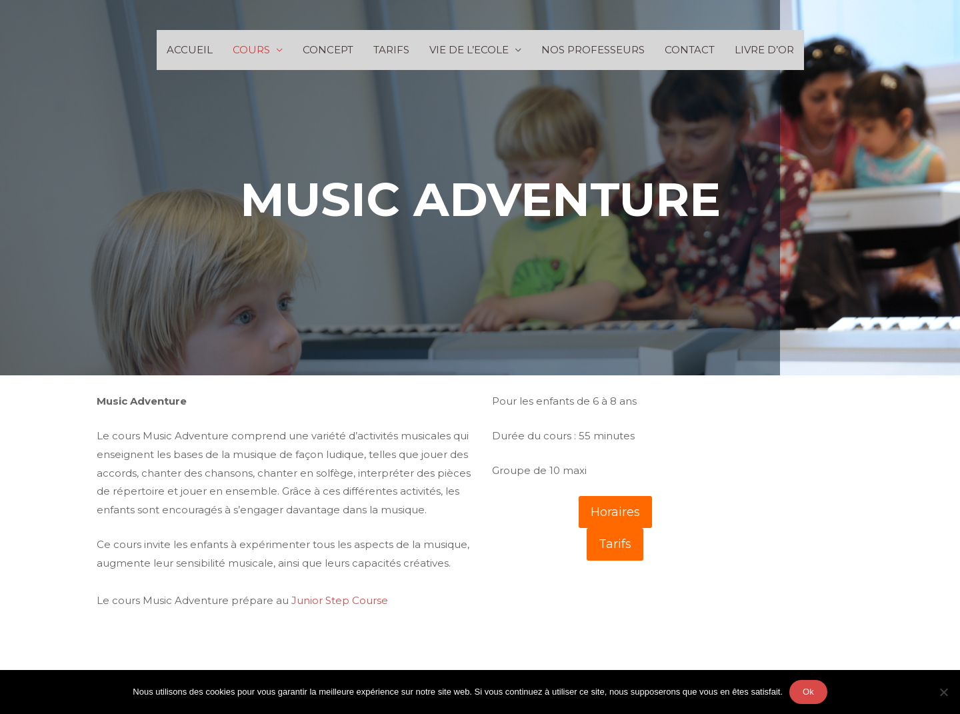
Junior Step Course (339, 600)
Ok (808, 692)
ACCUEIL (190, 49)
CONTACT (690, 49)
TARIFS (391, 49)
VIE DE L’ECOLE (469, 49)
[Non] (943, 692)
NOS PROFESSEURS (593, 49)
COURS (251, 49)
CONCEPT (328, 49)
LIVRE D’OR (764, 49)
